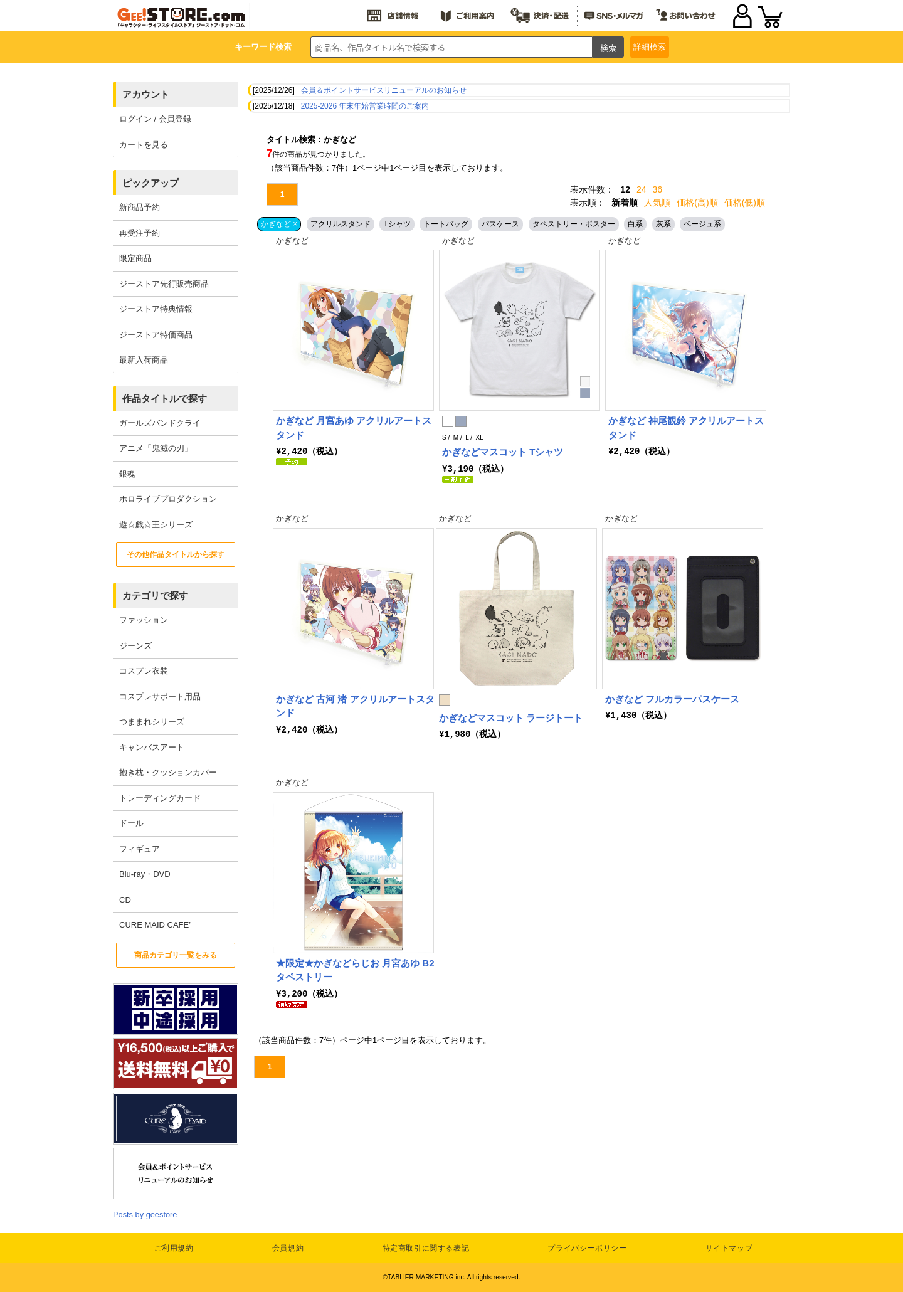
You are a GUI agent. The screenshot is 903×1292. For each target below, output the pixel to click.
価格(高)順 (697, 203)
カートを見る (143, 144)
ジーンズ (135, 645)
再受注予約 (139, 233)
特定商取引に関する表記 (426, 1248)
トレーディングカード (160, 798)
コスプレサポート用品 (160, 696)
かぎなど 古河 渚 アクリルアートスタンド (355, 705)
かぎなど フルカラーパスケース (672, 698)
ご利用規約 (174, 1248)
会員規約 (288, 1248)
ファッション (143, 620)
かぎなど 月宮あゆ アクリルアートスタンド (353, 427)
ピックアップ (150, 182)
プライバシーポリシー (586, 1248)
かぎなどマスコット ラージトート (511, 717)
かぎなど (292, 240)
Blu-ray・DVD (145, 874)
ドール (131, 823)
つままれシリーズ (151, 721)
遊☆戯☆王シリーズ (156, 524)
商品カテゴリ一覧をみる (175, 955)
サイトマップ (729, 1248)
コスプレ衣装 (143, 670)
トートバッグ (445, 224)
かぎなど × (279, 224)
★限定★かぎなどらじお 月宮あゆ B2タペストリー (355, 969)
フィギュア (139, 849)
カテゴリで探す (155, 595)
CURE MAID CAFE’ (155, 924)
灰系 (663, 224)
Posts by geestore (145, 1214)
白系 (635, 224)
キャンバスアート (151, 747)
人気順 (657, 203)
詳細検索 (649, 46)
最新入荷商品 (143, 359)
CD (125, 899)
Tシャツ (396, 224)
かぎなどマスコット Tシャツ (502, 452)
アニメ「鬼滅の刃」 (156, 448)
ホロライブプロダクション (168, 499)
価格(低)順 (744, 203)
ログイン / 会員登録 (155, 119)
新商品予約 (139, 207)
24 (641, 189)
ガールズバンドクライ (160, 423)
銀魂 (127, 474)
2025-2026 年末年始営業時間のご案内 (365, 106)
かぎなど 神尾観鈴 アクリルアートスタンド (686, 427)
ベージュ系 (702, 224)
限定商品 (135, 258)
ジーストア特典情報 (156, 309)
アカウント (145, 94)
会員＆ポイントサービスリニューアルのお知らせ (384, 90)
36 (658, 189)
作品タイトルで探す (164, 398)
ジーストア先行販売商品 (164, 284)
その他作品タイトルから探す (175, 554)
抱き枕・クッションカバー (168, 772)
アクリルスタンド (340, 224)
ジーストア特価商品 (156, 334)
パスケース (500, 224)
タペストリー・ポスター (573, 224)
